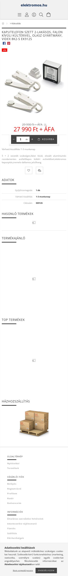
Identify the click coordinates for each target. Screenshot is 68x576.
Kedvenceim (14, 503)
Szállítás (12, 533)
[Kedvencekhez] (28, 170)
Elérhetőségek (15, 538)
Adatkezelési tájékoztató (22, 523)
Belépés (11, 483)
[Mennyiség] (21, 139)
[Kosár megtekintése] (48, 14)
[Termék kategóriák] (19, 14)
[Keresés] (41, 14)
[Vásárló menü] (34, 14)
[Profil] (26, 14)
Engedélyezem (46, 570)
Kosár (10, 498)
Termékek (13, 468)
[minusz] (14, 139)
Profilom (12, 493)
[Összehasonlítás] (39, 170)
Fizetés (11, 528)
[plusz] (32, 139)
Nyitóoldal (13, 463)
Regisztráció (14, 488)
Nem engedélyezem (23, 570)
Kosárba (48, 139)
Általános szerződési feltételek (25, 518)
